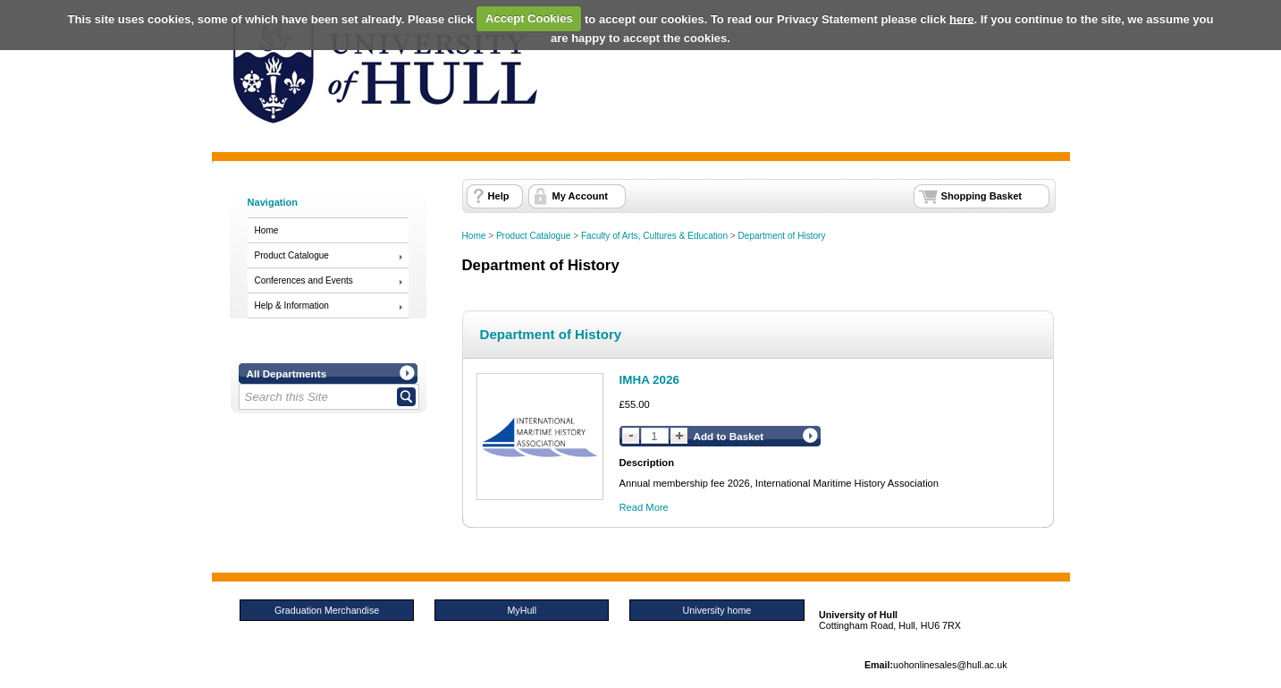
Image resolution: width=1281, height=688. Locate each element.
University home (717, 610)
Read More (644, 507)
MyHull (521, 610)
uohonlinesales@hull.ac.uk (950, 664)
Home (267, 230)
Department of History (782, 236)
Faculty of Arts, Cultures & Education (654, 236)
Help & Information (292, 305)
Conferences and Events (304, 280)
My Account (580, 196)
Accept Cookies (529, 18)
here (961, 18)
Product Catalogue (292, 255)
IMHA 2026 (649, 379)
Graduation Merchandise (326, 610)
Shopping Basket (981, 196)
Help (499, 196)
